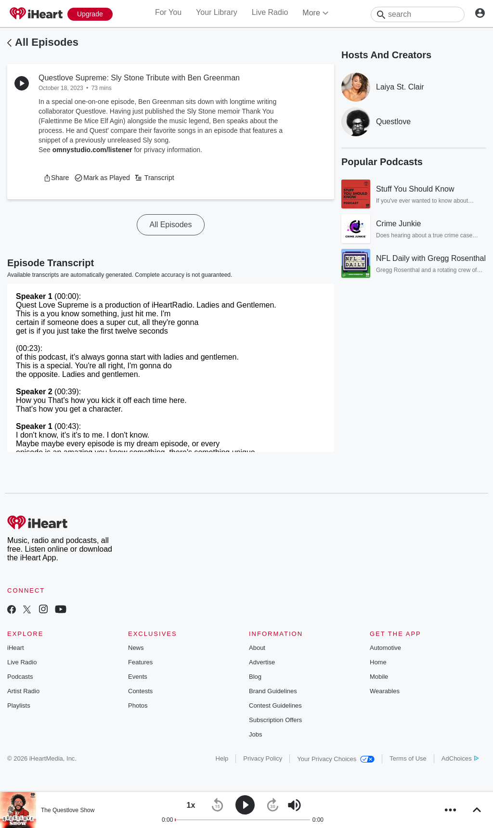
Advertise (262, 662)
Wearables (385, 691)
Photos (137, 705)
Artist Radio (23, 691)
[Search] (418, 14)
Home (378, 662)
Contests (140, 691)
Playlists (18, 705)
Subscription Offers (275, 720)
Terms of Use (408, 758)
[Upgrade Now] (90, 14)
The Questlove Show (67, 810)
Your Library (216, 12)
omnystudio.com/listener (92, 150)
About (257, 647)
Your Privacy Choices (336, 759)
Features (140, 662)
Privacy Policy (262, 758)
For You (168, 12)
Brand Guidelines (273, 691)
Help (222, 758)
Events (137, 676)
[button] (56, 177)
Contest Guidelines (275, 705)
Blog (255, 676)
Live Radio (270, 12)
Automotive (385, 647)
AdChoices (460, 758)
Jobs (255, 734)
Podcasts (20, 676)
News (136, 647)
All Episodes (46, 42)
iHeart (15, 647)
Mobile (379, 676)
